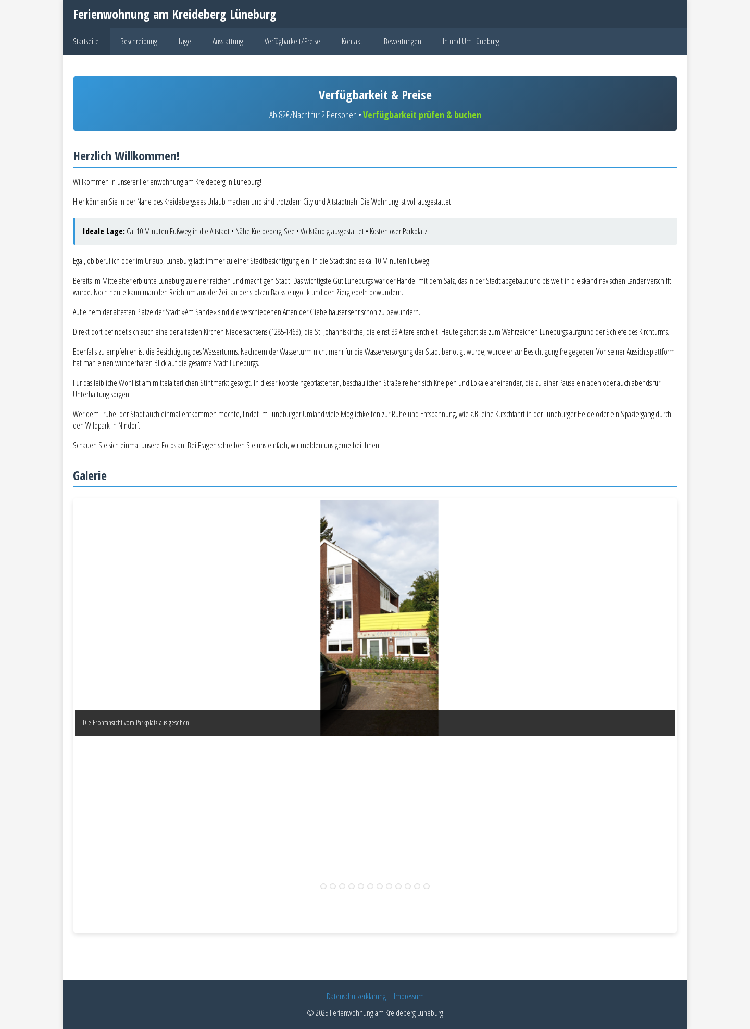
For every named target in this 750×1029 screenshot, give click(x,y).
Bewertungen (402, 41)
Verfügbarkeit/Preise (292, 41)
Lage (185, 41)
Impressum (409, 996)
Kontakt (352, 41)
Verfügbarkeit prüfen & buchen (422, 114)
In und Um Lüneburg (471, 41)
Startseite (86, 41)
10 (408, 886)
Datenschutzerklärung (356, 996)
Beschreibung (138, 41)
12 (426, 886)
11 (417, 886)
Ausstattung (228, 41)
